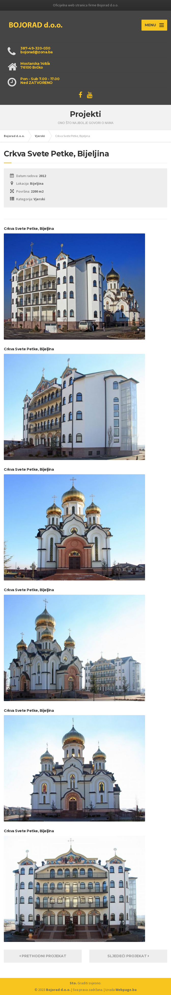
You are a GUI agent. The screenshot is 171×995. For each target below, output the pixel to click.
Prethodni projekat (42, 956)
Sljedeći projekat (128, 956)
